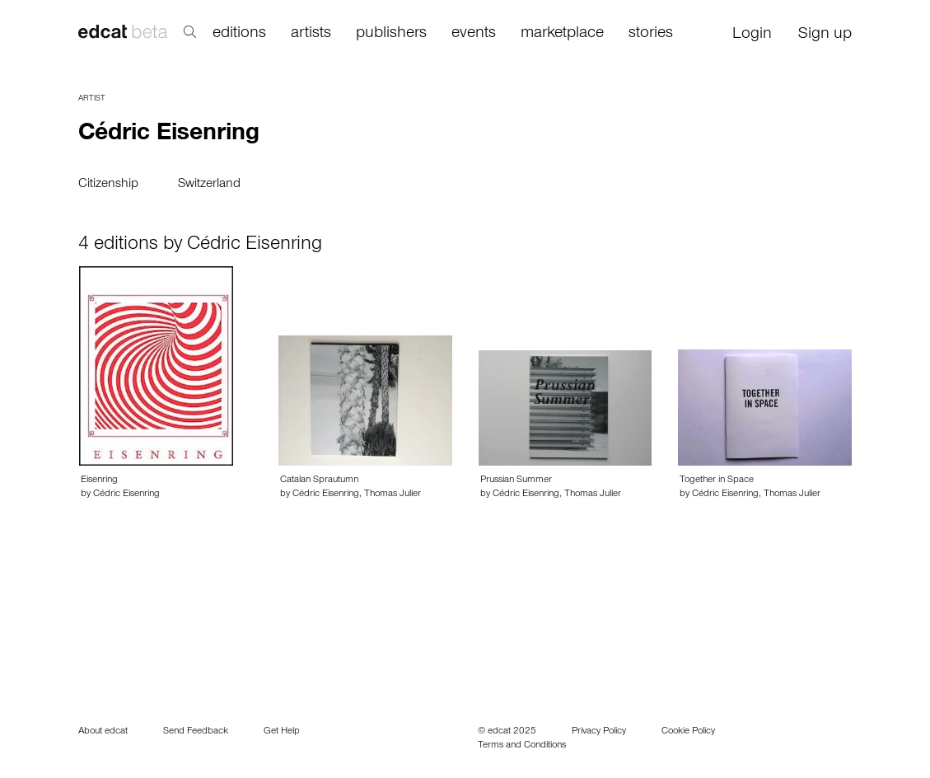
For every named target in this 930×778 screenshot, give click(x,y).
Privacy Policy (599, 732)
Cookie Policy (688, 732)
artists (311, 34)
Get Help (282, 732)
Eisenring (99, 480)
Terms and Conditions (522, 746)
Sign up (825, 35)
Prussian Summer (516, 480)
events (473, 34)
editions (239, 34)
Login (752, 35)
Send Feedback (195, 732)
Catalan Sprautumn (319, 480)
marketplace (562, 34)
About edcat (103, 732)
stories (651, 34)
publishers (391, 34)
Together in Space (717, 480)
